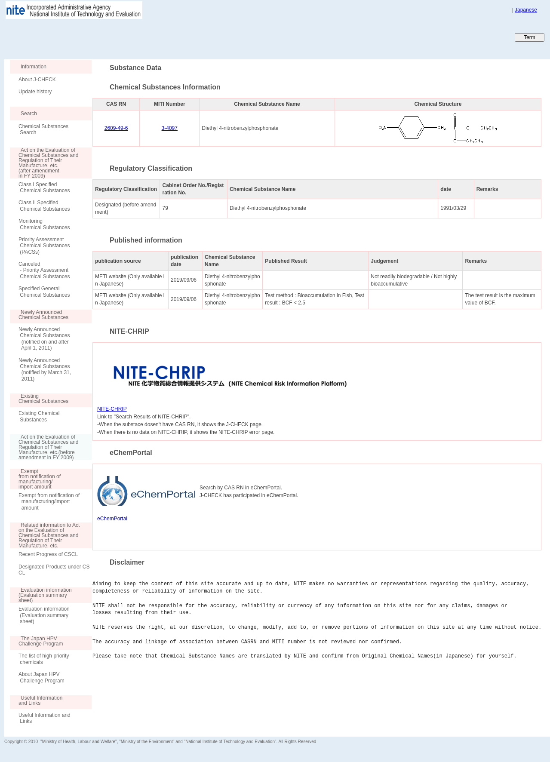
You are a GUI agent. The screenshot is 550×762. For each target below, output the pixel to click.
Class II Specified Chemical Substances (44, 206)
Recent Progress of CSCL (48, 554)
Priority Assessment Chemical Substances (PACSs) (44, 246)
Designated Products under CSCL (53, 570)
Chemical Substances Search (43, 129)
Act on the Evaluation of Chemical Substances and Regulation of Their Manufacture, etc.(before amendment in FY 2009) (44, 447)
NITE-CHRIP (112, 409)
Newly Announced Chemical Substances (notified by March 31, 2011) (44, 369)
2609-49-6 (116, 128)
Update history (35, 92)
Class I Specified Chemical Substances (44, 187)
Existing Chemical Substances (38, 416)
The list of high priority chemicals (43, 659)
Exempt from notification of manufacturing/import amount (49, 501)
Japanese (526, 10)
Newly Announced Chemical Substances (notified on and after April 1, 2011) (44, 338)
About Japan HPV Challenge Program (41, 677)
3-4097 (170, 128)
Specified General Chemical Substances (44, 292)
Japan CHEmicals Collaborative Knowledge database (108, 37)
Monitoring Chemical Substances (44, 224)
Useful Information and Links (44, 718)
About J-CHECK (37, 80)
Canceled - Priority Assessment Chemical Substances (44, 270)
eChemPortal (112, 519)
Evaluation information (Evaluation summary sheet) (44, 615)
